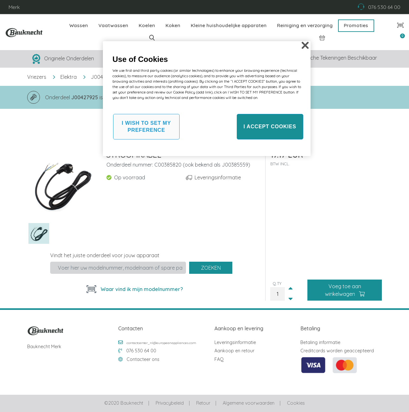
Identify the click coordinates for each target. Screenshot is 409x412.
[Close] (305, 45)
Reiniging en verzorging (305, 25)
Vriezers (36, 77)
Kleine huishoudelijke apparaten (228, 25)
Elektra (68, 77)
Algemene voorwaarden (248, 403)
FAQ (219, 359)
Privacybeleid (170, 403)
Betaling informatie (320, 342)
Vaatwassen (113, 25)
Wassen (78, 25)
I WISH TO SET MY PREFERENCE (146, 126)
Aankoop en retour (234, 351)
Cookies (296, 403)
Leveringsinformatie (218, 177)
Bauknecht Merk (44, 346)
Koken (173, 25)
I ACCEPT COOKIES (269, 126)
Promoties (356, 25)
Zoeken (211, 268)
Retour (203, 403)
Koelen (147, 25)
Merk (14, 7)
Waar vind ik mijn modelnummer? (141, 289)
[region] (207, 98)
